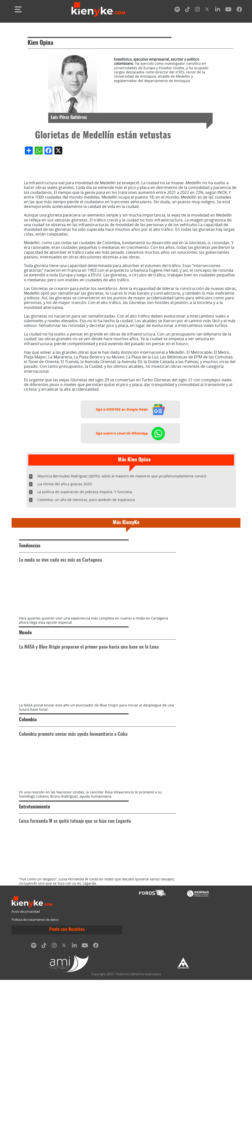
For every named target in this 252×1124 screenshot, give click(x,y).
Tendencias (29, 546)
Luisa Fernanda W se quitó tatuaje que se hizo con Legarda (75, 929)
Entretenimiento (34, 915)
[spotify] (177, 10)
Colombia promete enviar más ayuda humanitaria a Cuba (73, 806)
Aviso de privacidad (26, 1055)
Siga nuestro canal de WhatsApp (130, 433)
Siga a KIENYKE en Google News (130, 409)
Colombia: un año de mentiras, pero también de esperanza (86, 499)
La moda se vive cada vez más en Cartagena (60, 560)
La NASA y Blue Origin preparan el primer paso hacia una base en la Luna (89, 683)
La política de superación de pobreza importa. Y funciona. (85, 491)
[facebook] (239, 10)
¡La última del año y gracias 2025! (64, 484)
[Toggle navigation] (18, 9)
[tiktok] (187, 10)
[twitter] (207, 10)
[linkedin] (217, 10)
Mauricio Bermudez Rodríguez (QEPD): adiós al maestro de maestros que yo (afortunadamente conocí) (121, 476)
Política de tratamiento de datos (35, 1063)
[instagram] (197, 10)
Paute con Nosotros (67, 1074)
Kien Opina (40, 43)
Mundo (25, 669)
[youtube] (228, 10)
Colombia (28, 792)
